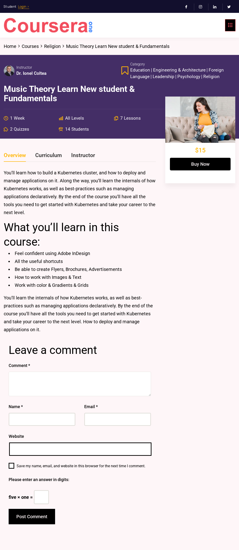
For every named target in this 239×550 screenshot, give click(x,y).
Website (16, 436)
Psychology (188, 76)
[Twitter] (231, 7)
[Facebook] (188, 7)
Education (140, 70)
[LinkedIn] (217, 7)
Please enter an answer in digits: (39, 479)
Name (16, 406)
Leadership (163, 76)
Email (91, 406)
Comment (19, 365)
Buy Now (200, 164)
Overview (15, 155)
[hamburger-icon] (230, 25)
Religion (211, 76)
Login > (23, 6)
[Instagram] (202, 7)
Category (137, 64)
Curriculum (48, 155)
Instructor (24, 67)
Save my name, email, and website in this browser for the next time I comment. (81, 466)
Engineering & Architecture (179, 70)
